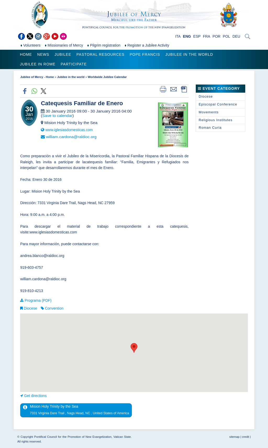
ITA (178, 36)
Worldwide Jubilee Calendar (107, 77)
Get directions (35, 396)
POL (226, 36)
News (43, 54)
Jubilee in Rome (37, 64)
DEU (236, 36)
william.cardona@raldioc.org (71, 137)
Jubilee (62, 54)
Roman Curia (210, 128)
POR (216, 36)
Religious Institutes (215, 120)
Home (26, 54)
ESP (196, 36)
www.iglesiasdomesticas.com (69, 130)
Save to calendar (57, 115)
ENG (187, 36)
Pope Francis (145, 54)
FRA (206, 36)
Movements (209, 112)
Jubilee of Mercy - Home (37, 77)
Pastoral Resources (100, 54)
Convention (54, 308)
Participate (74, 64)
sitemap (234, 436)
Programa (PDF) (38, 300)
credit (245, 436)
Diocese (30, 308)
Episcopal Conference (218, 104)
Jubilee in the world (189, 54)
